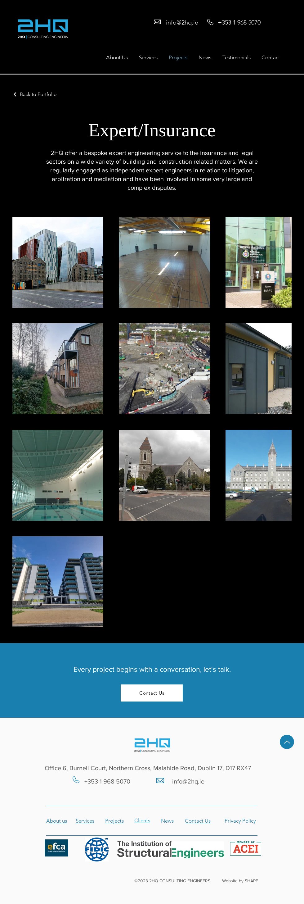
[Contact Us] (152, 693)
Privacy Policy (240, 821)
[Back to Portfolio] (34, 94)
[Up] (287, 742)
